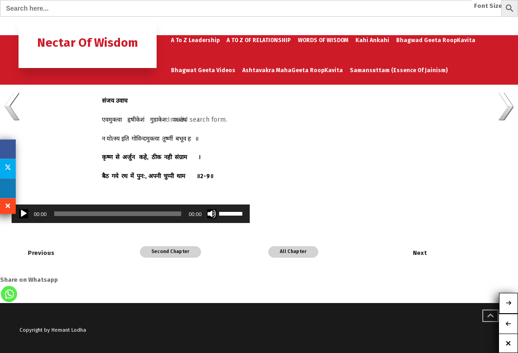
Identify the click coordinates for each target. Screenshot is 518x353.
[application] (131, 213)
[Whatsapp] (9, 294)
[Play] (23, 213)
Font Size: (489, 6)
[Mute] (211, 213)
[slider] (118, 213)
